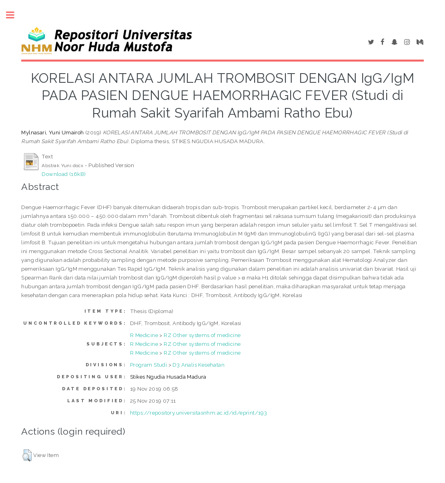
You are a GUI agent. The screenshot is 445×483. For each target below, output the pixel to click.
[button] (27, 455)
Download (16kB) (64, 174)
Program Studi (148, 364)
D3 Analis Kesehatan (198, 364)
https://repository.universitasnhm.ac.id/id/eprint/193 (198, 412)
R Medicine (144, 335)
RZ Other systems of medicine (202, 335)
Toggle (14, 15)
